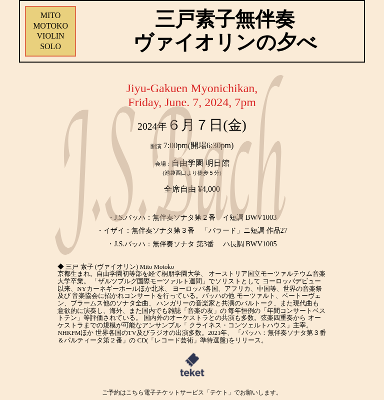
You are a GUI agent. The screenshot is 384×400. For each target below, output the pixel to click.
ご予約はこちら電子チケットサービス (192, 392)
